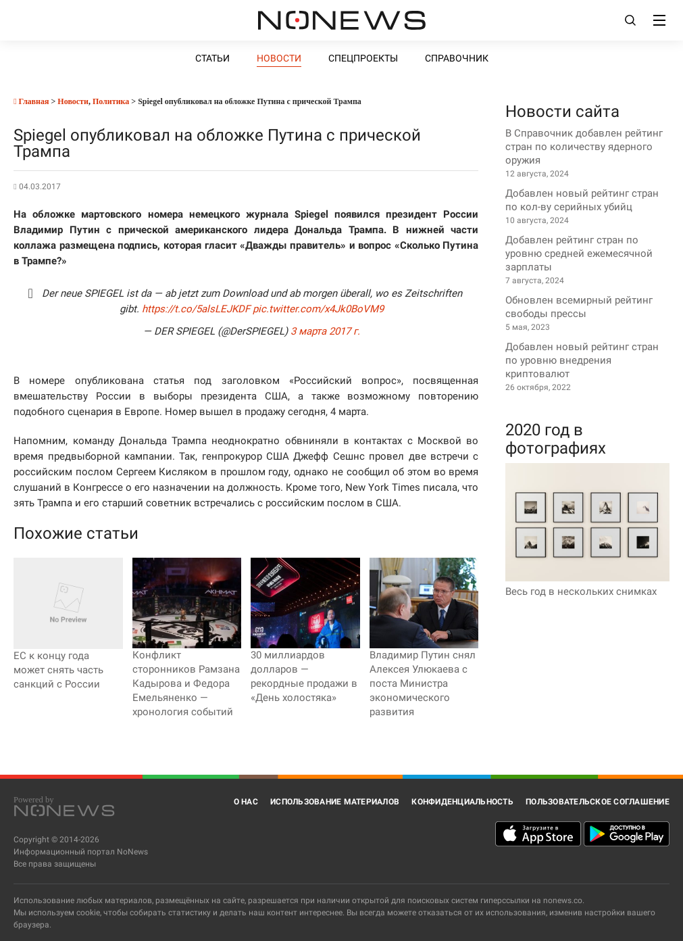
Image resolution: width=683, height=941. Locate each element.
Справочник (456, 58)
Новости (279, 58)
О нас (246, 801)
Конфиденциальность (462, 801)
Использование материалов (334, 801)
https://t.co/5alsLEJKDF (196, 309)
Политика (111, 101)
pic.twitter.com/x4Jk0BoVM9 (318, 309)
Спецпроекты (363, 58)
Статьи (212, 58)
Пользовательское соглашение (597, 801)
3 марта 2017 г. (325, 331)
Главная (31, 101)
